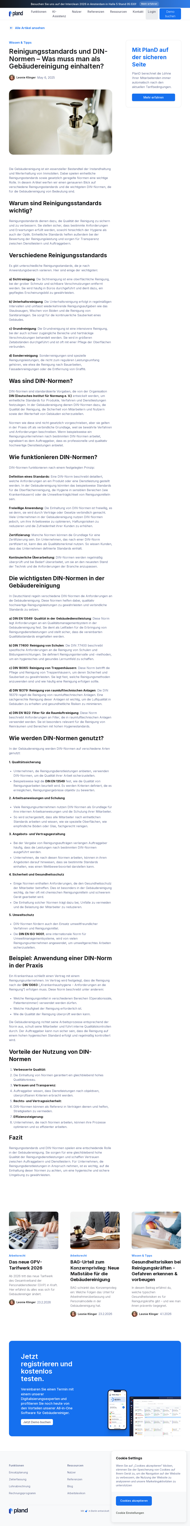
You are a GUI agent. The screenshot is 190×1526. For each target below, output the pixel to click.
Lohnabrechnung (19, 1486)
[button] (39, 11)
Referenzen (74, 1479)
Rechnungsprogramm (22, 1493)
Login (152, 11)
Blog (70, 1486)
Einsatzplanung (18, 1472)
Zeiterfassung (17, 1479)
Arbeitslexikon (76, 1493)
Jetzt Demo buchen (37, 1422)
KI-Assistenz (59, 14)
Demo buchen (170, 14)
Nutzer (71, 1472)
